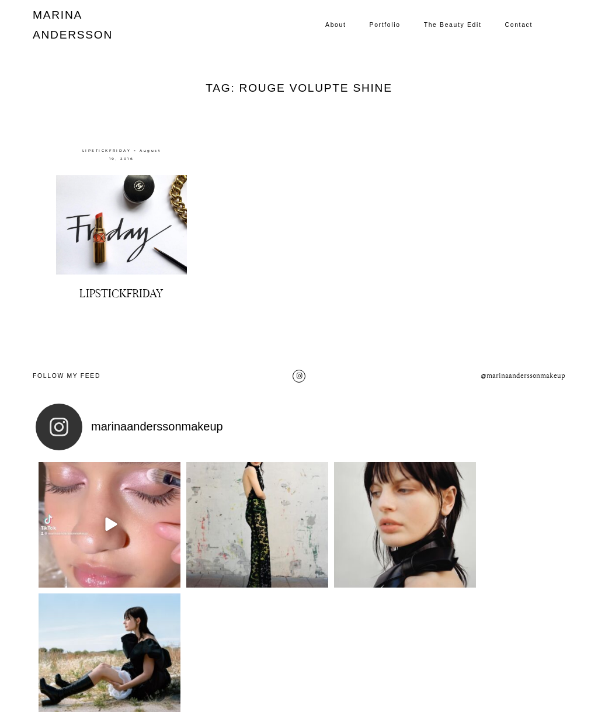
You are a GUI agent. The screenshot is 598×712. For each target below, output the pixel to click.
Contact (519, 25)
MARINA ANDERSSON (61, 25)
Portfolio (385, 25)
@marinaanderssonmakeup (523, 375)
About (335, 25)
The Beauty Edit (453, 25)
